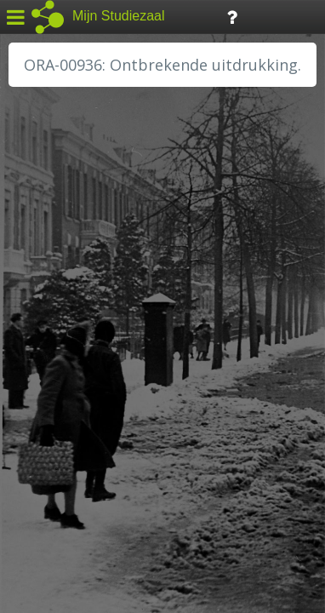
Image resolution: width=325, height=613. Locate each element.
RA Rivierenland (66, 406)
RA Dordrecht (61, 367)
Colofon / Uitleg (199, 486)
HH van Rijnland (67, 329)
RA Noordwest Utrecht (89, 387)
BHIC (36, 252)
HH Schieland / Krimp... (87, 349)
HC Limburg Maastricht (88, 310)
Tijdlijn (289, 16)
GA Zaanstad (58, 272)
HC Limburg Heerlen (81, 291)
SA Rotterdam (62, 425)
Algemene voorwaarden (85, 507)
